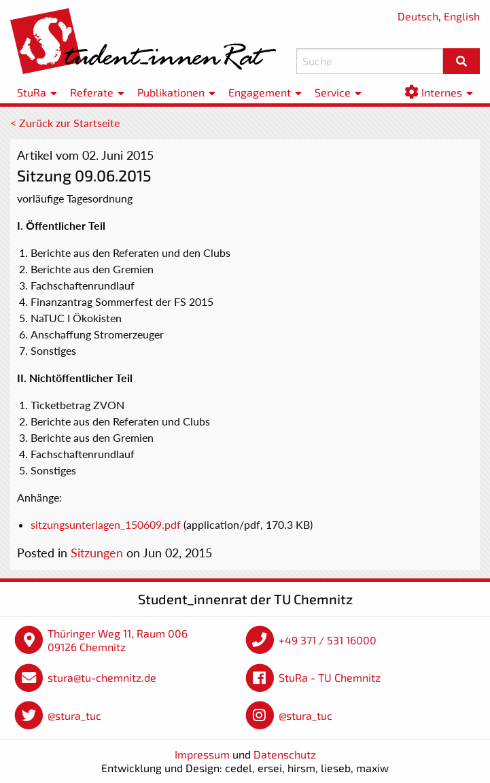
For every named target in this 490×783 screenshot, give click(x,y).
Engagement (259, 92)
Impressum (202, 754)
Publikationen (171, 92)
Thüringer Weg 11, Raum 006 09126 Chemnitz (118, 640)
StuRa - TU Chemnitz (330, 677)
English (462, 16)
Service (333, 92)
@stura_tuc (74, 715)
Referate (91, 92)
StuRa (31, 92)
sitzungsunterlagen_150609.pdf (106, 524)
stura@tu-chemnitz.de (102, 677)
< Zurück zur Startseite (65, 122)
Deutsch (418, 16)
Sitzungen (97, 552)
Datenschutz (284, 754)
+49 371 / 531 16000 (328, 639)
